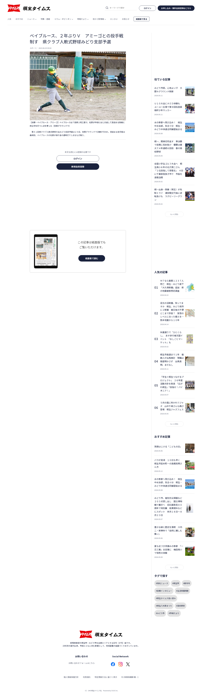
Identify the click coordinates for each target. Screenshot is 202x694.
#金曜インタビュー (164, 590)
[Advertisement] (78, 200)
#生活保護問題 (182, 590)
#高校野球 (180, 605)
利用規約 (86, 677)
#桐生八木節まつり (164, 605)
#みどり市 (160, 613)
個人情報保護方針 (71, 677)
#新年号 (186, 583)
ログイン (78, 158)
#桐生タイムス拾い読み (166, 598)
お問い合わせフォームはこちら (81, 663)
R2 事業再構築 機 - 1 (129, 677)
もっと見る (174, 214)
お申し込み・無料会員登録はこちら (176, 8)
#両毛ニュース (162, 583)
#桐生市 (175, 583)
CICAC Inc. (114, 690)
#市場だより (174, 613)
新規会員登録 (77, 166)
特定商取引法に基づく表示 (106, 677)
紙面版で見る (141, 19)
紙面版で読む (91, 258)
